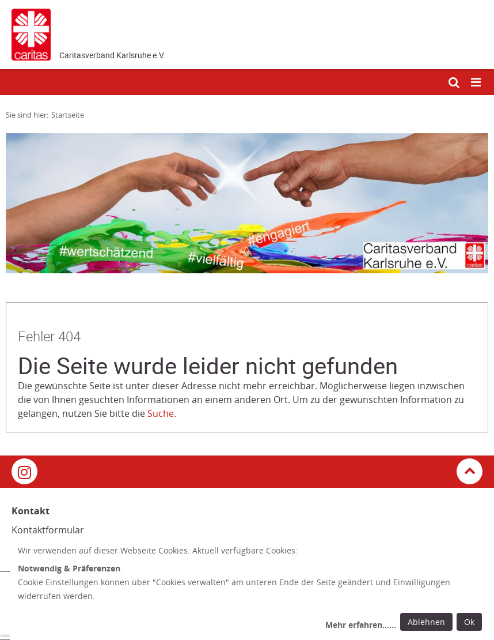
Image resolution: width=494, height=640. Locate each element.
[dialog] (252, 589)
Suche (160, 413)
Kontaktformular (48, 530)
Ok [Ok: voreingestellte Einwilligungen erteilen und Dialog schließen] (469, 621)
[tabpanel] (247, 203)
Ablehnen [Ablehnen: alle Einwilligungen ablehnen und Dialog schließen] (426, 621)
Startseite (67, 115)
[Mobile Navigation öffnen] (476, 82)
